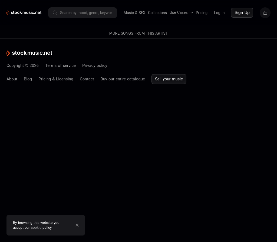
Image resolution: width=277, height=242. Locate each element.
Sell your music (169, 79)
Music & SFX (134, 13)
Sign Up (242, 12)
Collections (157, 13)
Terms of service (60, 65)
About (11, 79)
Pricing (201, 13)
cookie (36, 227)
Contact (87, 79)
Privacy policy (94, 65)
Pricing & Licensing (55, 79)
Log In (219, 13)
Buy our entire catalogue (122, 79)
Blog (28, 79)
